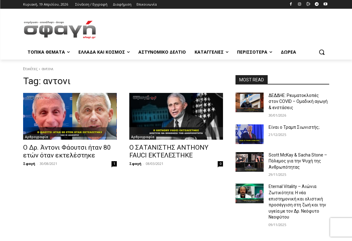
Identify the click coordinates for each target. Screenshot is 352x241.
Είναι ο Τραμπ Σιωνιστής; (294, 127)
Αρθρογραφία (36, 137)
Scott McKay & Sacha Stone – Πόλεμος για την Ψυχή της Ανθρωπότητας (298, 161)
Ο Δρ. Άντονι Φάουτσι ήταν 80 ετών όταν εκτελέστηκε (67, 151)
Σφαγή (29, 163)
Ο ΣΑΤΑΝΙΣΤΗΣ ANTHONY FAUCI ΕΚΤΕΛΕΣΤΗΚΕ (168, 151)
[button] (321, 52)
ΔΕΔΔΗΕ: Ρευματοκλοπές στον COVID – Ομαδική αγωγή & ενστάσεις (298, 101)
